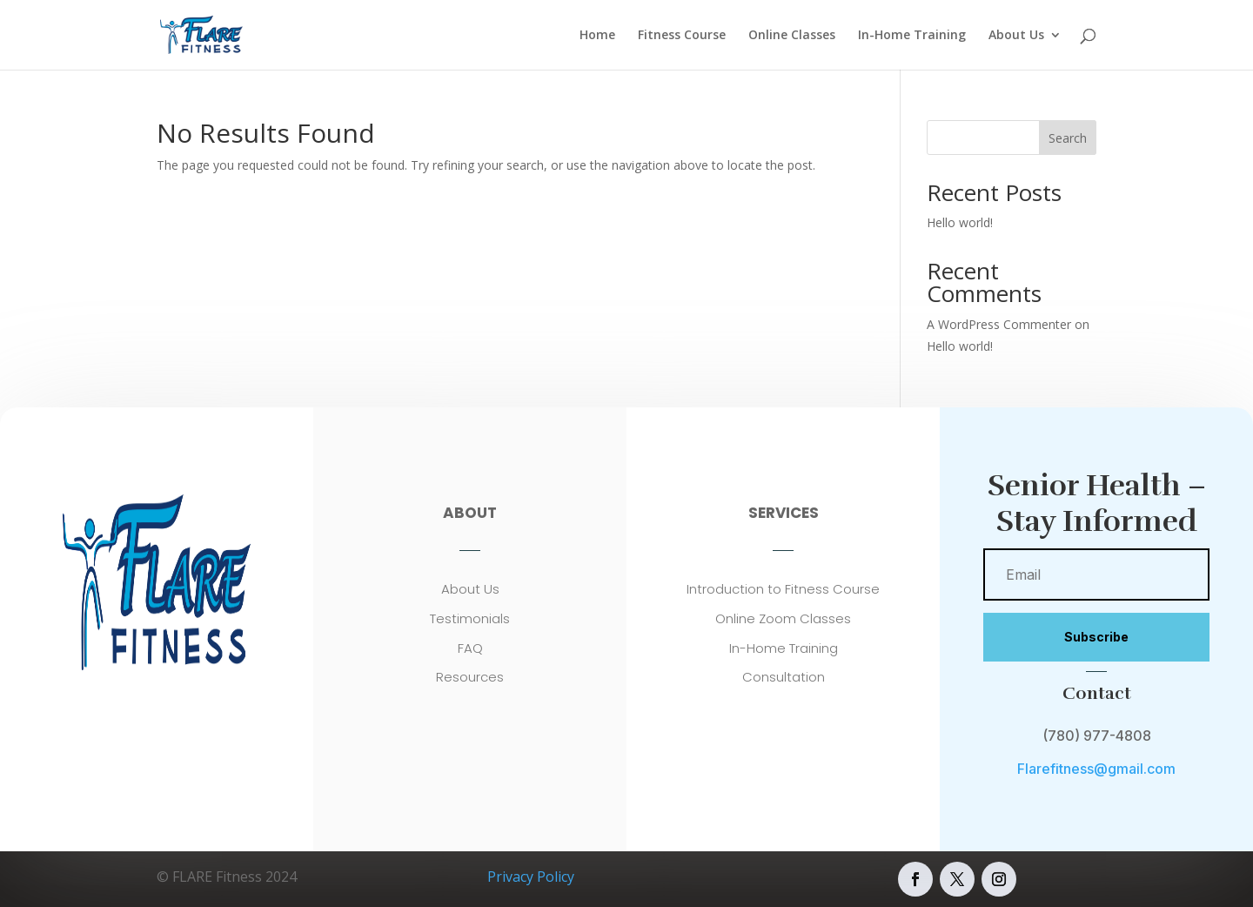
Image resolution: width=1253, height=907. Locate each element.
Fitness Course (682, 36)
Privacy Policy (530, 876)
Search (1068, 138)
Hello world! (960, 222)
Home (597, 36)
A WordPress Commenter (999, 324)
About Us (1016, 36)
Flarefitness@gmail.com (1096, 768)
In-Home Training (912, 36)
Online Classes (791, 36)
